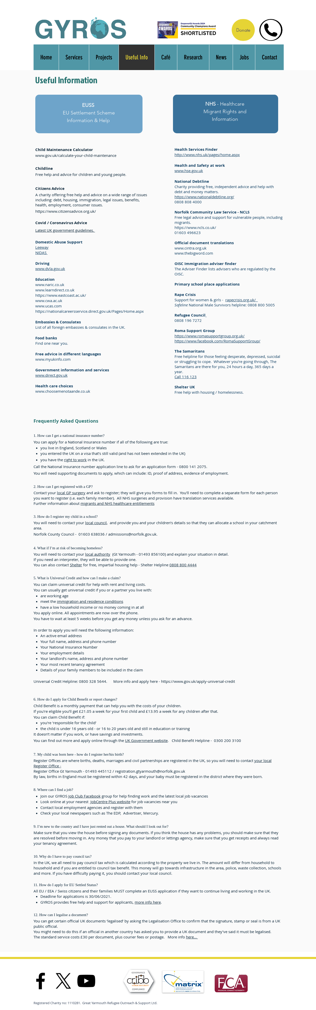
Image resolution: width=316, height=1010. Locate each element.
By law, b (41, 776)
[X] (63, 981)
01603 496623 (188, 232)
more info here (148, 902)
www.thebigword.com (194, 253)
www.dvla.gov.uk (50, 268)
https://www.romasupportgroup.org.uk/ (210, 335)
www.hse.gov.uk (189, 170)
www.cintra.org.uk (191, 248)
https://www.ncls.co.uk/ (195, 227)
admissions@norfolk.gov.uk (132, 534)
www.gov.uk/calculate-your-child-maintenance (75, 155)
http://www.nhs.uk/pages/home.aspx (207, 154)
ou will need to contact (234, 760)
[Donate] (243, 30)
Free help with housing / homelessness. (210, 392)
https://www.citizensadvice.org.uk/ (65, 211)
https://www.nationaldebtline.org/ (204, 196)
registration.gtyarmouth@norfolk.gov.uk (150, 771)
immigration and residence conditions (90, 601)
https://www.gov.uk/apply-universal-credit (198, 681)
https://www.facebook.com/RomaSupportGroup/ (217, 340)
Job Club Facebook (84, 796)
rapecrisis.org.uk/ (241, 299)
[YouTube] (86, 981)
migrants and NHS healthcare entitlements (117, 503)
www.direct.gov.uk (51, 375)
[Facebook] (40, 981)
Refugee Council (190, 315)
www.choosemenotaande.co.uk (62, 391)
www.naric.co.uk (49, 284)
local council (96, 522)
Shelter (76, 564)
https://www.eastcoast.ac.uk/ (60, 295)
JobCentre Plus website (109, 801)
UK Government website (146, 740)
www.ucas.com (48, 305)
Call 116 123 (186, 376)
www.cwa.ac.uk (48, 300)
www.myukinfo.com (53, 359)
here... (192, 936)
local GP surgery (71, 492)
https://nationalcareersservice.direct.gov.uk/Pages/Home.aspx (89, 311)
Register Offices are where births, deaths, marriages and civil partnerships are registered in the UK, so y (124, 760)
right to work (75, 459)
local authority (97, 554)
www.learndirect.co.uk (54, 289)
